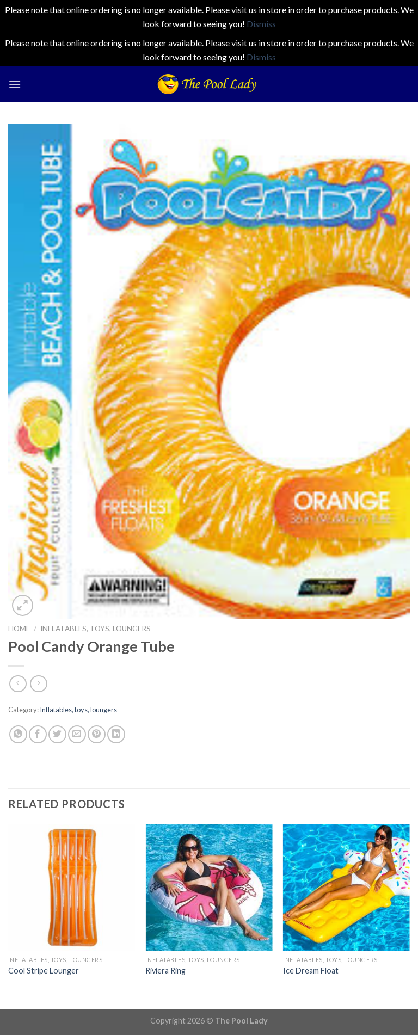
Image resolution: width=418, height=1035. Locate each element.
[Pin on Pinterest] (97, 734)
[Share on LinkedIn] (116, 734)
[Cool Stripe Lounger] (71, 887)
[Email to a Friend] (77, 734)
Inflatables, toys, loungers (95, 628)
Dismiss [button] (261, 24)
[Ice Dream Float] (346, 887)
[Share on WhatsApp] (18, 734)
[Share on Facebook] (38, 734)
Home (19, 628)
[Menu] (14, 84)
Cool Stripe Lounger (43, 970)
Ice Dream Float (311, 970)
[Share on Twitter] (57, 734)
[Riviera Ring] (208, 887)
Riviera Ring (165, 970)
